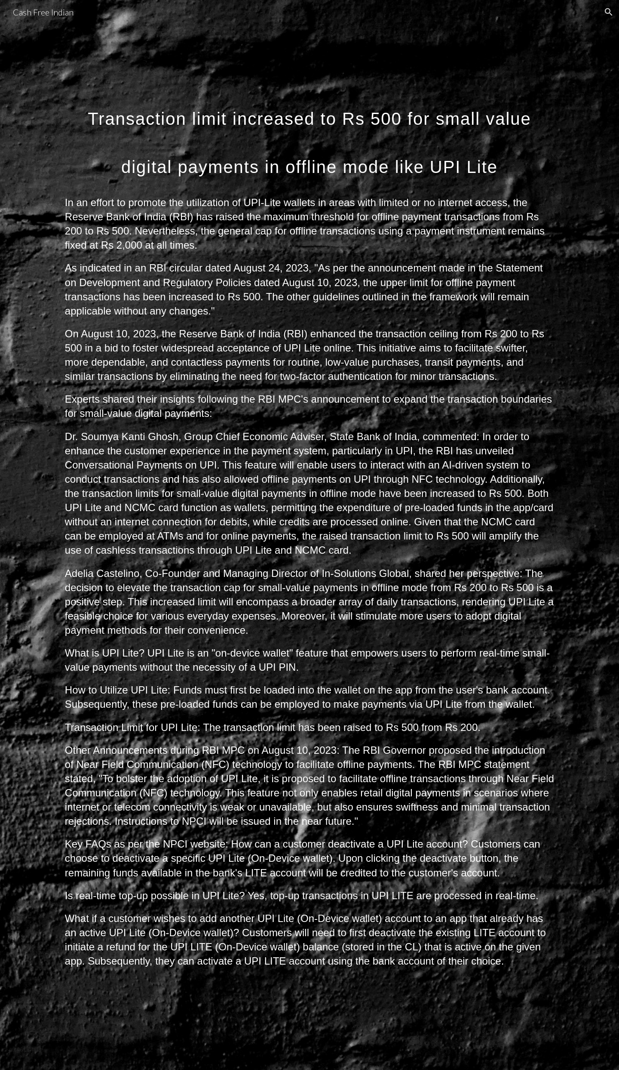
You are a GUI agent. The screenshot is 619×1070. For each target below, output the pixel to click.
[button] (608, 12)
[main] (309, 134)
